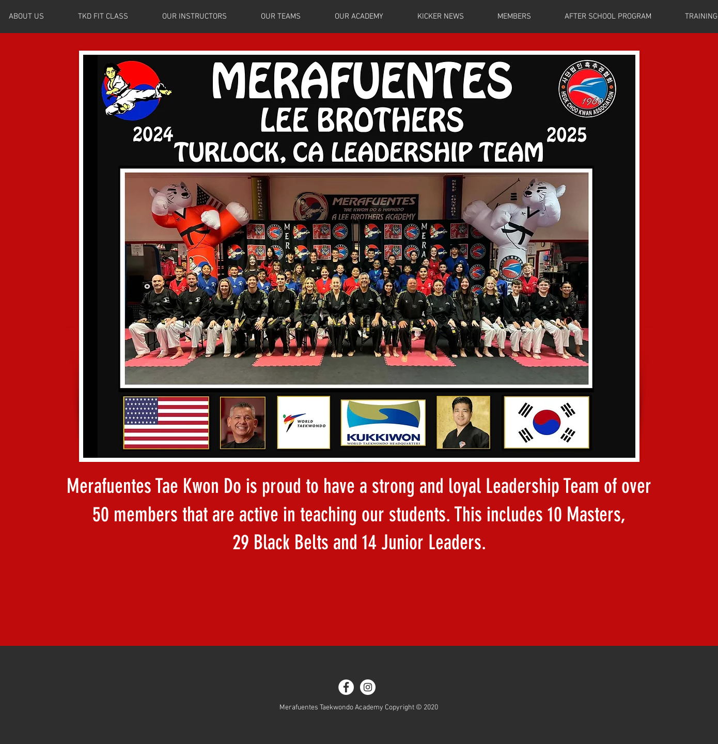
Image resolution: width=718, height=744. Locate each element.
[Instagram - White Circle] (368, 687)
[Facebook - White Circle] (346, 687)
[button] (514, 16)
